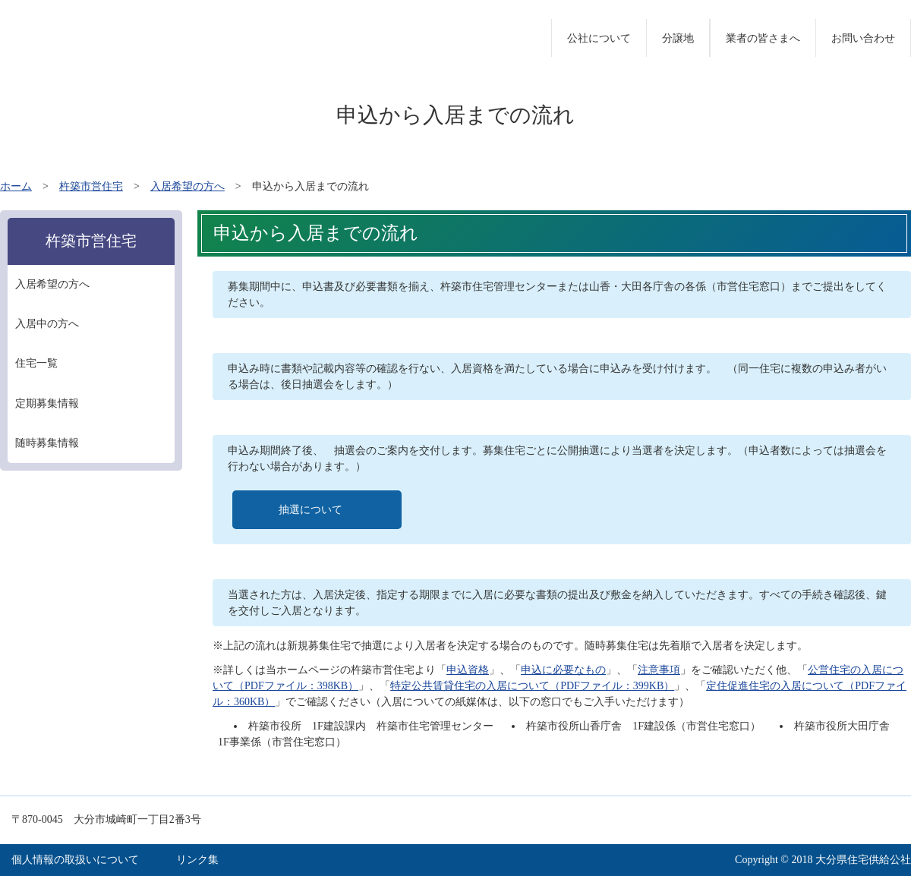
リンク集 (197, 859)
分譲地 (678, 38)
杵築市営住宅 (91, 186)
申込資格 (467, 670)
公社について (599, 38)
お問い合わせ (863, 38)
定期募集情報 (47, 403)
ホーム (16, 186)
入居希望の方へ (187, 186)
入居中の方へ (47, 323)
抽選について (310, 509)
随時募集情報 (47, 443)
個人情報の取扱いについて (75, 859)
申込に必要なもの (563, 670)
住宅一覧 (36, 363)
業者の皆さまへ (763, 38)
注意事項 (659, 670)
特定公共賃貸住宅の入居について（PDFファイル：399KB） (532, 686)
